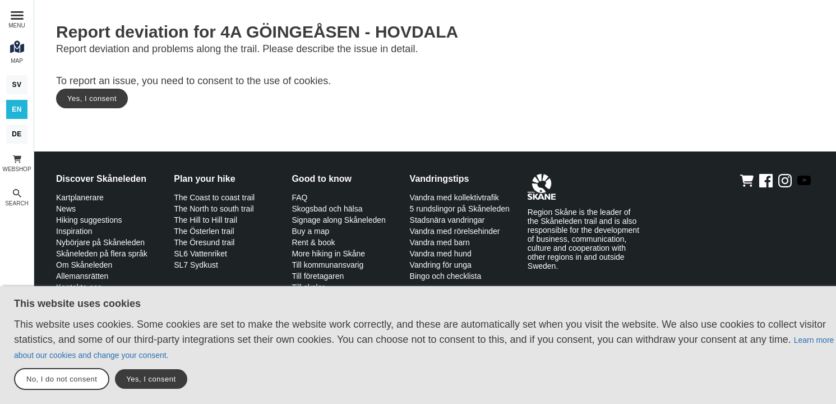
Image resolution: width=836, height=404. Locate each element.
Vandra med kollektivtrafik (454, 197)
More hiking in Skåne (328, 253)
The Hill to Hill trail (205, 219)
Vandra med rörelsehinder (455, 231)
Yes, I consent (92, 98)
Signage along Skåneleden (338, 219)
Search (17, 203)
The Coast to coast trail (214, 197)
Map (17, 61)
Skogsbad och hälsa (327, 208)
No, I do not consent (61, 379)
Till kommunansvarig (327, 264)
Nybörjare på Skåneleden (100, 242)
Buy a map (310, 231)
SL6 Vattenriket (200, 253)
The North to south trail (213, 208)
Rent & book (313, 242)
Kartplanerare (80, 197)
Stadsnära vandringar (447, 219)
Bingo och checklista (446, 276)
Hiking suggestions (89, 219)
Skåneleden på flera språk (101, 253)
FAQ (299, 197)
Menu (16, 25)
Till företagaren (318, 276)
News (66, 208)
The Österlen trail (204, 231)
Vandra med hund (441, 253)
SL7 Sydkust (196, 264)
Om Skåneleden (84, 264)
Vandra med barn (440, 242)
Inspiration (74, 231)
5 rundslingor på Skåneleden (460, 208)
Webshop (16, 169)
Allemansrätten (82, 276)
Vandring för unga (441, 264)
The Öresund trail (204, 242)
